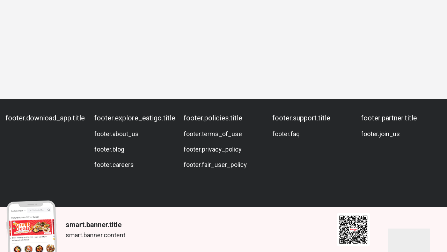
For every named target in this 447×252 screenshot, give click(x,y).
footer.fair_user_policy (215, 164)
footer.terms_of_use (213, 134)
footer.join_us (380, 134)
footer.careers (114, 164)
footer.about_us (116, 134)
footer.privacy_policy (213, 149)
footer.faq (286, 134)
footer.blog (109, 149)
